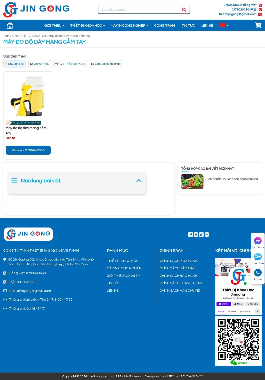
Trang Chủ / (11, 35)
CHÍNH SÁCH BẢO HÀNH (178, 275)
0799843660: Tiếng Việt (240, 5)
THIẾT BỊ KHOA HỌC (86, 25)
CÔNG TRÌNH (164, 25)
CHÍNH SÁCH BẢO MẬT (178, 268)
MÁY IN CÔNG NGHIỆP (128, 25)
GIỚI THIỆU (52, 25)
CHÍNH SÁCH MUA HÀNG (179, 261)
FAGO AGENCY (191, 376)
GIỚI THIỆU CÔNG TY (123, 275)
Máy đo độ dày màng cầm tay (69, 35)
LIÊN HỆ (207, 25)
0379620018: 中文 (243, 9)
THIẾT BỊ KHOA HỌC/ (34, 35)
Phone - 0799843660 (28, 150)
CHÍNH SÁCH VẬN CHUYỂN (180, 290)
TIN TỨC (188, 25)
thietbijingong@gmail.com (237, 14)
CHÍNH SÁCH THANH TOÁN (181, 283)
